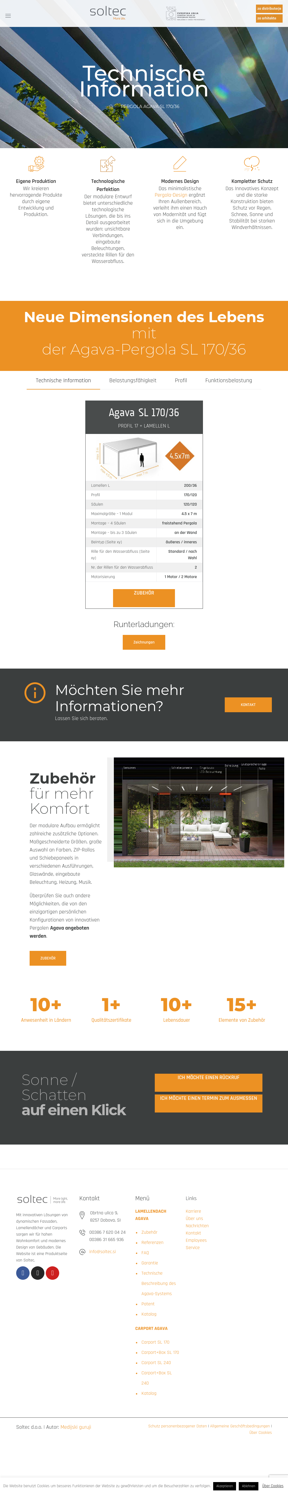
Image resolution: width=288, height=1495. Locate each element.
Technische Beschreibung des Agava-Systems (159, 1283)
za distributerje (269, 8)
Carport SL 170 (156, 1342)
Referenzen (153, 1242)
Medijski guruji (76, 1427)
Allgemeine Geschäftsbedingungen (239, 1426)
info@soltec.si (102, 1252)
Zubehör (149, 1232)
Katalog (149, 1314)
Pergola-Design (171, 195)
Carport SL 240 (156, 1363)
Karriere (193, 1211)
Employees (196, 1240)
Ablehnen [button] (248, 1486)
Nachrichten (197, 1226)
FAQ (145, 1253)
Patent (148, 1304)
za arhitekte (266, 18)
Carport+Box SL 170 (160, 1352)
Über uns (194, 1218)
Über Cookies (260, 1432)
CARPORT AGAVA (151, 1328)
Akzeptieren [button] (224, 1486)
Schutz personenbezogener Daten (177, 1426)
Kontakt (193, 1233)
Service (193, 1247)
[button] (144, 642)
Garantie (150, 1263)
